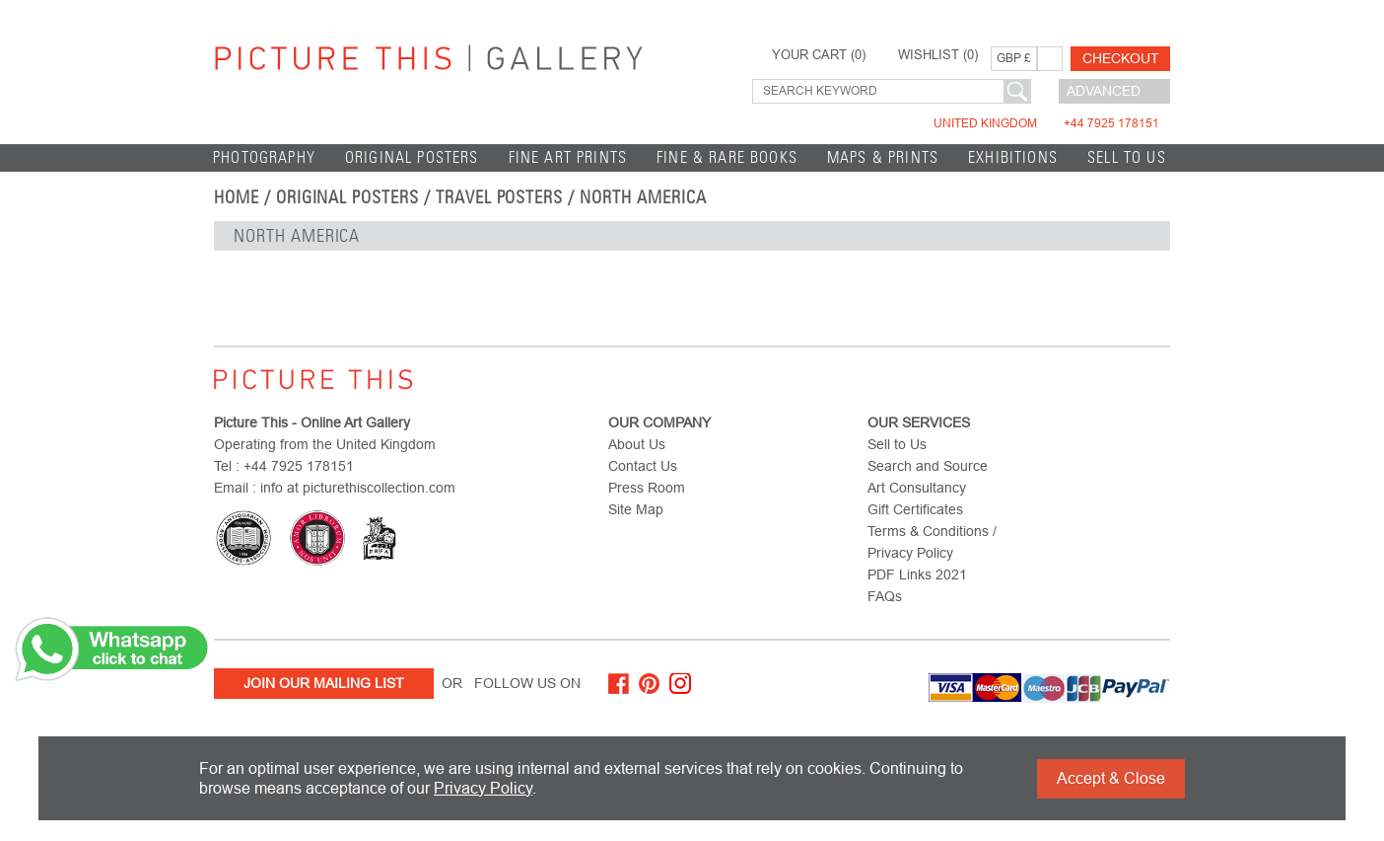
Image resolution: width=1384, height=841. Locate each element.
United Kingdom (1046, 123)
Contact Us (642, 466)
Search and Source (927, 466)
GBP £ (1014, 58)
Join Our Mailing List (323, 683)
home (236, 197)
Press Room (646, 488)
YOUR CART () (818, 55)
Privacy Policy (483, 788)
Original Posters (412, 157)
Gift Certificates (915, 509)
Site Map (635, 509)
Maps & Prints (882, 157)
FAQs (884, 596)
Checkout (1120, 58)
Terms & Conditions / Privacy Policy (932, 542)
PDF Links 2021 (917, 574)
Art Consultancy (916, 488)
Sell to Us (1126, 157)
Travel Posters (499, 197)
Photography (264, 157)
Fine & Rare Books (727, 157)
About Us (636, 444)
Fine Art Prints (568, 157)
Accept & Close (1111, 778)
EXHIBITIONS (1013, 157)
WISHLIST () (938, 55)
